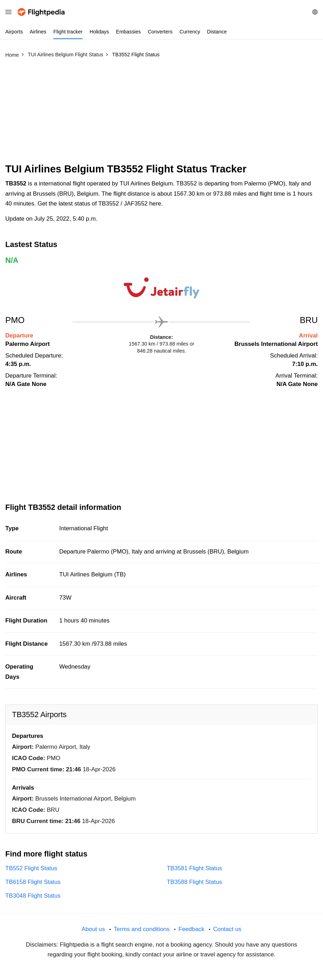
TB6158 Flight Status (33, 882)
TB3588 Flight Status (194, 882)
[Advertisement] (161, 113)
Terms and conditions (142, 929)
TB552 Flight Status (31, 868)
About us (93, 929)
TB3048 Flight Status (33, 895)
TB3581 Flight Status (194, 868)
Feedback (191, 929)
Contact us (227, 929)
